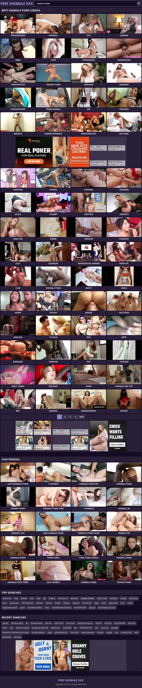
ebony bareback (87, 632)
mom (4, 603)
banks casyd (102, 598)
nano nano (70, 623)
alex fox (48, 623)
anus (136, 632)
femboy (49, 603)
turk (11, 628)
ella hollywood (27, 603)
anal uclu (131, 623)
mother (5, 623)
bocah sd (104, 628)
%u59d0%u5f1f (80, 607)
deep (97, 603)
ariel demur (87, 603)
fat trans (108, 623)
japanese (74, 598)
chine (4, 628)
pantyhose (133, 598)
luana (22, 607)
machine (75, 603)
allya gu (92, 607)
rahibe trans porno (85, 623)
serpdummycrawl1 (9, 607)
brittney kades (36, 623)
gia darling (6, 637)
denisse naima (17, 623)
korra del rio (63, 598)
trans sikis (75, 632)
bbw (38, 598)
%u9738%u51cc (86, 628)
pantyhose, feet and (40, 628)
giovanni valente (22, 628)
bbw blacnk (55, 628)
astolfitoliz (67, 628)
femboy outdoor (38, 632)
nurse (103, 603)
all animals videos (35, 607)
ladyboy (52, 598)
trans (123, 603)
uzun (32, 598)
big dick (100, 632)
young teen (14, 603)
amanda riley (126, 632)
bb (27, 623)
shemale (39, 603)
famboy (66, 603)
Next (82, 417)
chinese (24, 598)
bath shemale (119, 623)
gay (44, 598)
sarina (130, 603)
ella (75, 628)
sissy (16, 598)
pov (96, 628)
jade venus (113, 603)
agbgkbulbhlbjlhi (87, 598)
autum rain (58, 623)
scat (116, 632)
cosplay (123, 598)
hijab (50, 632)
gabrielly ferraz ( (61, 632)
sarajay (109, 632)
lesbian (58, 603)
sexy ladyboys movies (106, 607)
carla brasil (6, 598)
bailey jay (113, 598)
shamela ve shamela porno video (15, 632)
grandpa (114, 628)
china (47, 607)
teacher (99, 623)
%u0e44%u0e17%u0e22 (61, 607)
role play (17, 637)
